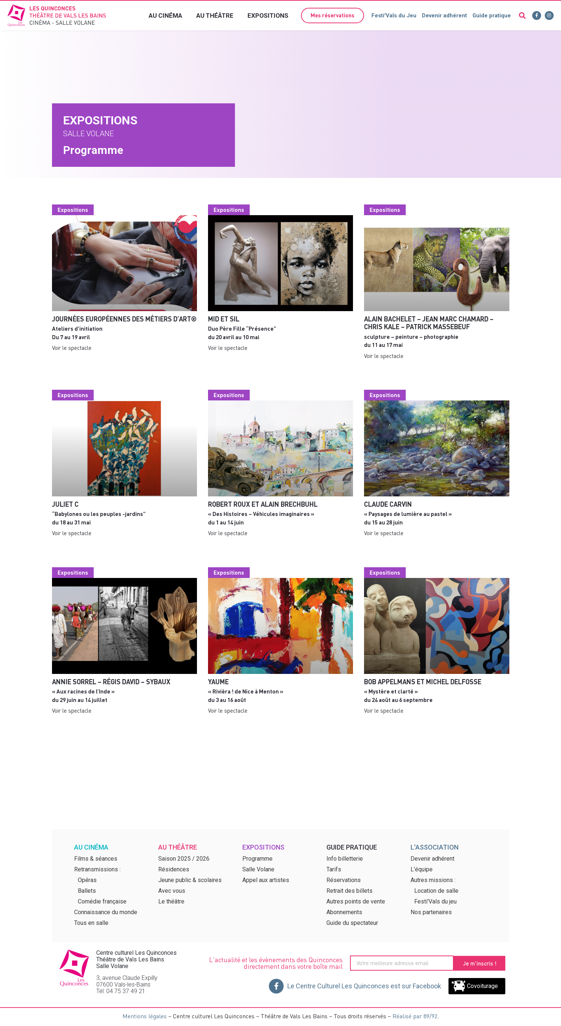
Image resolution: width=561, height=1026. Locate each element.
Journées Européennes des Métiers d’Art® (124, 318)
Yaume (218, 681)
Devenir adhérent (444, 15)
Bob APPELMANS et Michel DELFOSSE (422, 681)
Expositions (268, 15)
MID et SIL (223, 318)
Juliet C (65, 504)
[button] (331, 16)
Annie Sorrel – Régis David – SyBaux (111, 681)
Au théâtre (214, 15)
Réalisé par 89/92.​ (415, 1016)
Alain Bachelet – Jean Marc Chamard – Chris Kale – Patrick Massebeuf (429, 322)
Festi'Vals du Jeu (393, 15)
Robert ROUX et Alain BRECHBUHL (263, 504)
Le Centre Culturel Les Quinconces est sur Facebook (364, 986)
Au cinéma (165, 15)
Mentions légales (144, 1016)
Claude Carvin (388, 504)
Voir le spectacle (71, 347)
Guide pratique (491, 15)
